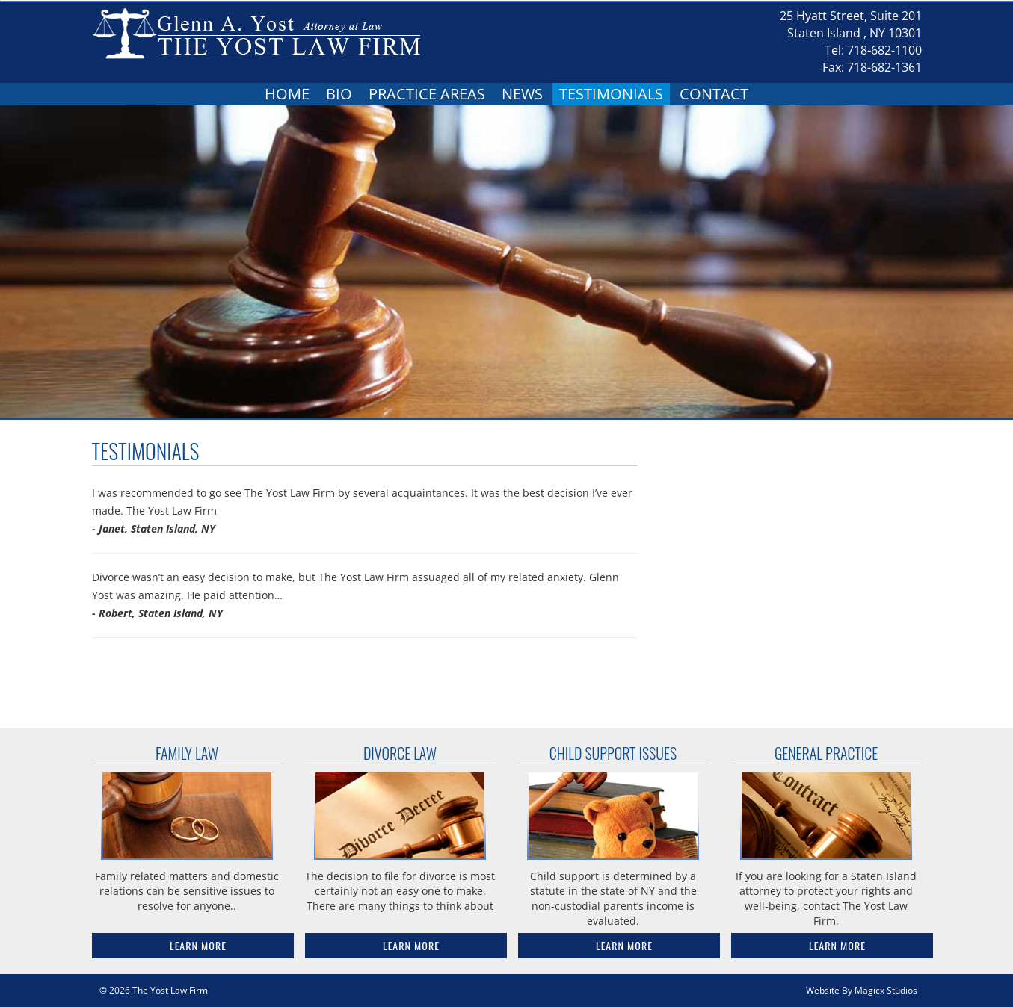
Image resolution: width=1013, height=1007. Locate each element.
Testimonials (611, 94)
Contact (714, 94)
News (522, 94)
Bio (339, 94)
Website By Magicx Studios (861, 990)
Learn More (198, 945)
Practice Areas (427, 94)
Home (287, 94)
